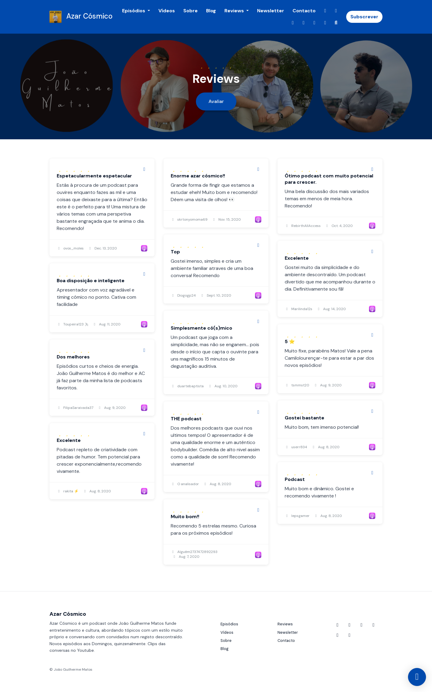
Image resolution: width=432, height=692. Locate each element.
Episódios (134, 11)
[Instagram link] (303, 23)
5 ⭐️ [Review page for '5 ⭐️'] (290, 341)
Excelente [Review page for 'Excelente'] (297, 258)
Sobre (190, 11)
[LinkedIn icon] (349, 635)
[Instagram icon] (373, 625)
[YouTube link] (325, 11)
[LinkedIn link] (325, 23)
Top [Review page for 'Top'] (175, 252)
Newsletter (270, 11)
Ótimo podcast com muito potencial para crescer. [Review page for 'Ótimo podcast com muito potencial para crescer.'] (329, 179)
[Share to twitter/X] (144, 169)
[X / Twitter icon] (361, 625)
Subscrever (364, 17)
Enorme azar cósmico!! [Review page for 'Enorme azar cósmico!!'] (198, 176)
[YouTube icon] (337, 625)
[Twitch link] (314, 23)
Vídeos (166, 11)
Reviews (234, 11)
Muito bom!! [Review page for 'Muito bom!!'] (185, 516)
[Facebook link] (336, 11)
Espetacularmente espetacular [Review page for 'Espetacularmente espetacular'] (94, 176)
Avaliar (216, 101)
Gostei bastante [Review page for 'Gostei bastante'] (304, 418)
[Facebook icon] (349, 625)
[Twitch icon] (337, 635)
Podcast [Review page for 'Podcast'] (295, 479)
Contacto (304, 11)
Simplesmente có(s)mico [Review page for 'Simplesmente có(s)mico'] (201, 328)
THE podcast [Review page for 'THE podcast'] (186, 419)
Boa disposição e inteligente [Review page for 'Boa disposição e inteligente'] (90, 280)
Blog (211, 11)
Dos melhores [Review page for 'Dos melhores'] (73, 357)
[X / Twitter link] (292, 23)
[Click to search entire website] (336, 23)
